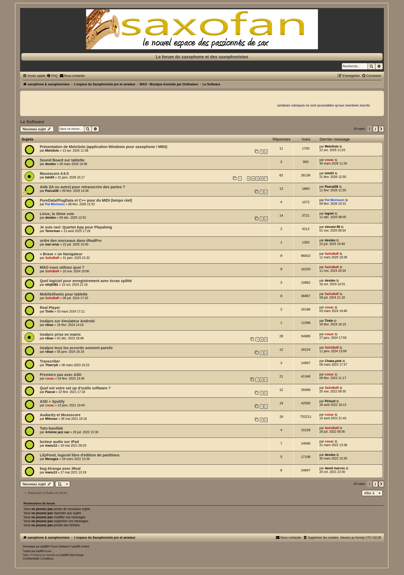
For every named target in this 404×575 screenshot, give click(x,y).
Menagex (51, 459)
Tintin (49, 311)
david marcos (335, 468)
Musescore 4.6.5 (54, 173)
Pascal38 (51, 191)
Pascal (50, 392)
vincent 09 (332, 227)
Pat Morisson (55, 204)
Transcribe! (50, 361)
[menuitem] (52, 76)
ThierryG (51, 365)
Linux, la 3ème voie (57, 214)
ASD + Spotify (52, 401)
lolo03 (49, 177)
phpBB (44, 546)
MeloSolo (52, 150)
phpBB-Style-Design (72, 555)
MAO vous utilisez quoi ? (62, 267)
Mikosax (51, 419)
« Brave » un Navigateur (61, 254)
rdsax (49, 325)
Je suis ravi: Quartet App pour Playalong (76, 227)
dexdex (50, 164)
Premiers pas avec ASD (60, 375)
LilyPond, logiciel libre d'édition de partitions (79, 455)
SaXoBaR (52, 258)
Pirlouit (330, 401)
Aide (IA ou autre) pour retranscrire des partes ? (82, 187)
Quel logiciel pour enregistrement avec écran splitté (86, 281)
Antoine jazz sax (57, 432)
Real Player (50, 308)
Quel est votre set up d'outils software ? (75, 388)
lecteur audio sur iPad (59, 442)
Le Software (32, 121)
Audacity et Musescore (60, 415)
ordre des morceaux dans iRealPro (71, 241)
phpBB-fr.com (44, 551)
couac (329, 160)
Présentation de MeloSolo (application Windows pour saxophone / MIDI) (103, 147)
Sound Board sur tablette (62, 160)
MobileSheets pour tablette (64, 294)
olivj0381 (51, 284)
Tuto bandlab (51, 428)
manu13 (51, 445)
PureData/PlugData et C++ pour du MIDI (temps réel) (86, 200)
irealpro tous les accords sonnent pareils (76, 348)
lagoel (329, 213)
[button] (381, 129)
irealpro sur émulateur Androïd (67, 321)
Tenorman (52, 231)
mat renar (52, 244)
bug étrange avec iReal (60, 468)
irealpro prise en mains (60, 334)
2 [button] (375, 129)
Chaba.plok (333, 361)
